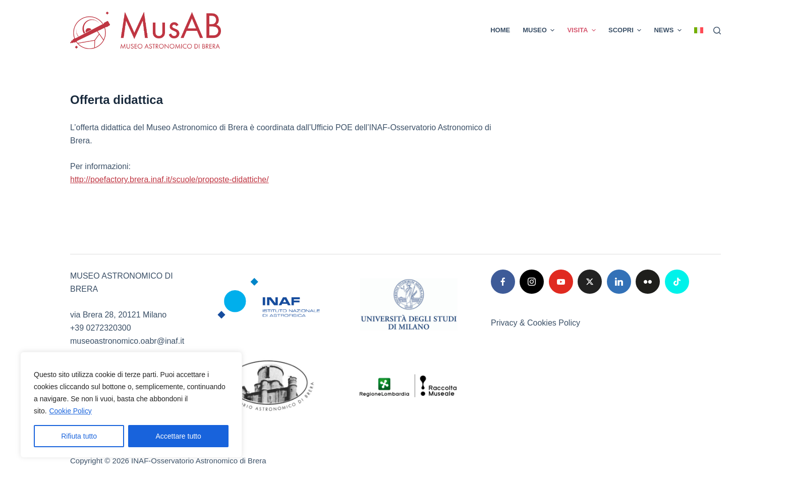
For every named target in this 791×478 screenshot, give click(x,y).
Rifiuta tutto (79, 436)
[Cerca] (717, 30)
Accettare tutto (178, 436)
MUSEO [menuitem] (540, 30)
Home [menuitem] (500, 30)
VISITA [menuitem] (582, 30)
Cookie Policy (70, 411)
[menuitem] (696, 30)
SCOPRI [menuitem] (626, 30)
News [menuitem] (669, 30)
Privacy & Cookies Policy (535, 322)
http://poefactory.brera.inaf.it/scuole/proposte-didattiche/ (169, 179)
